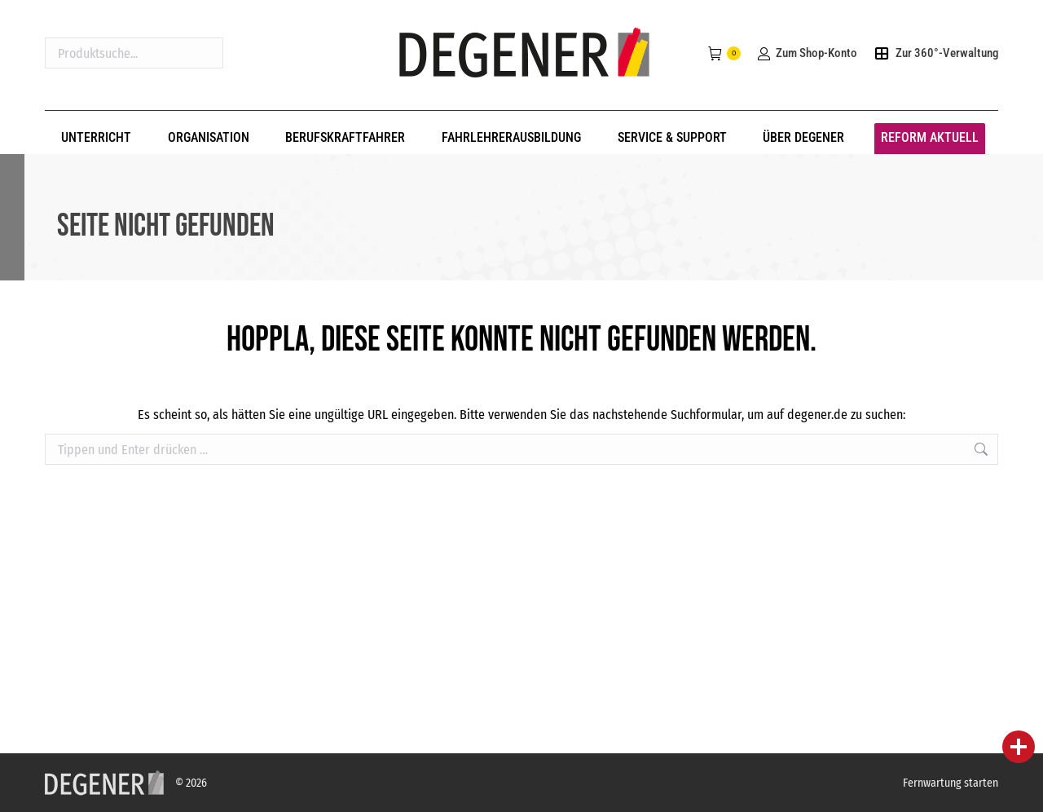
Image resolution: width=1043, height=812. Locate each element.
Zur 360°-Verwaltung (936, 53)
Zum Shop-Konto (806, 53)
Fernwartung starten (950, 783)
